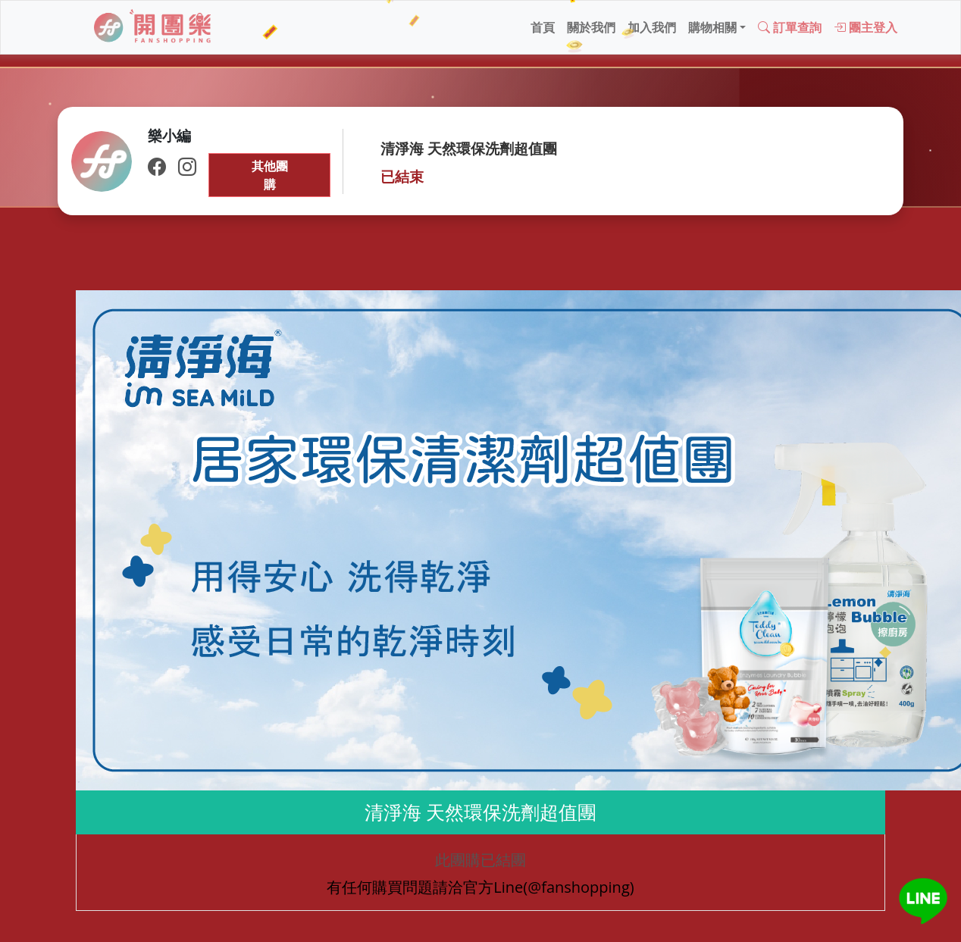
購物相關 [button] (712, 27)
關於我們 (591, 27)
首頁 (543, 27)
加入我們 (652, 27)
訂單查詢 (790, 27)
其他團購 (270, 175)
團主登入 (865, 27)
